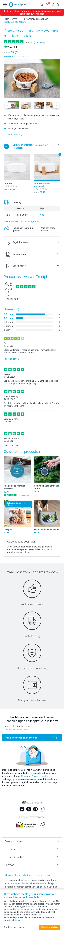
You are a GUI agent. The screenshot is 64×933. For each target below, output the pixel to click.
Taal (8, 295)
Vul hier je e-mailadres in (17, 726)
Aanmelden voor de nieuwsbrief (21, 738)
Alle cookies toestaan (49, 927)
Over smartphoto (14, 849)
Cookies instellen (14, 927)
